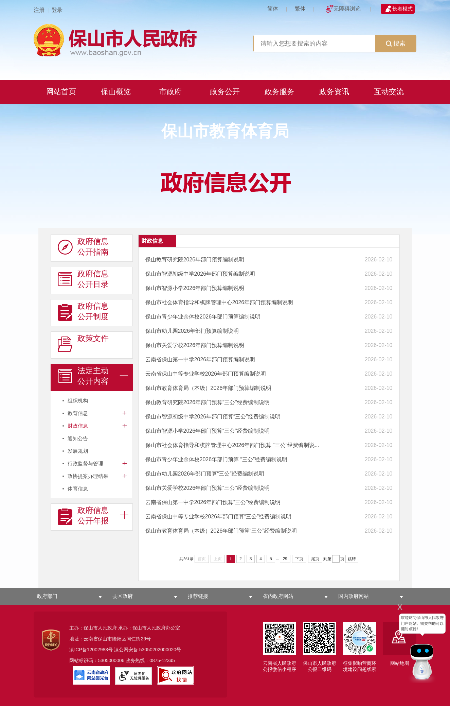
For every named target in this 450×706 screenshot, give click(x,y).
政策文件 (83, 344)
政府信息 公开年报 (83, 516)
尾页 (315, 558)
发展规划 (78, 451)
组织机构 (78, 400)
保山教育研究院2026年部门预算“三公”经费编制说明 (207, 402)
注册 (39, 10)
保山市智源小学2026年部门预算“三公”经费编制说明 (207, 431)
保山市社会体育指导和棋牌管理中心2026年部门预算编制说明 (219, 302)
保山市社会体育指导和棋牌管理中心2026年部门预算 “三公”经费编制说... (232, 445)
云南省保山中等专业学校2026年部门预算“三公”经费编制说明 (218, 516)
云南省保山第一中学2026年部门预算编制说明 (200, 359)
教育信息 (78, 413)
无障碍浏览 (347, 9)
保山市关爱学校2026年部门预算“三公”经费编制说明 (207, 488)
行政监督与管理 (85, 463)
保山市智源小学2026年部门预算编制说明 (195, 288)
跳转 (352, 558)
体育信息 (78, 489)
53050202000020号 (160, 649)
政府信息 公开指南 (83, 247)
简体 (272, 9)
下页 (299, 558)
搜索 (396, 43)
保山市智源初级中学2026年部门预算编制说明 (200, 274)
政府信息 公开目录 (83, 279)
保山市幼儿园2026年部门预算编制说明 (192, 331)
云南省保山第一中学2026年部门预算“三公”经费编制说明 (213, 502)
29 (285, 558)
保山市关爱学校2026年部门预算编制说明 (195, 345)
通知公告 (78, 438)
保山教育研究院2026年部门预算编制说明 (195, 259)
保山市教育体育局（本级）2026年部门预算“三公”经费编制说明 (221, 531)
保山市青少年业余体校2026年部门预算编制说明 (203, 317)
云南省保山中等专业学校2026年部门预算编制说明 (205, 374)
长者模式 (402, 9)
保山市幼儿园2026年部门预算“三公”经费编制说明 (204, 474)
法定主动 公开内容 (83, 376)
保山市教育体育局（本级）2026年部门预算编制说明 (208, 388)
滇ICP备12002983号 (91, 649)
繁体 (300, 9)
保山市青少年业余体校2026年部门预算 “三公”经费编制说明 (216, 459)
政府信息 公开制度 (83, 311)
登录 (57, 10)
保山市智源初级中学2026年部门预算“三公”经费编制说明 (213, 416)
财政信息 (78, 426)
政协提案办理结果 (88, 476)
